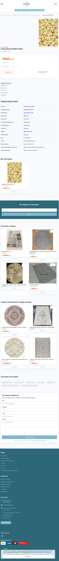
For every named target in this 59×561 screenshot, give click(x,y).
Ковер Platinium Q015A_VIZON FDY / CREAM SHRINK (42, 327)
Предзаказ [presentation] (4, 93)
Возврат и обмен (5, 486)
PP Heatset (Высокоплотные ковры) (10, 385)
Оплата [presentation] (3, 90)
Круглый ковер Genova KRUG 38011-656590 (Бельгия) (14, 359)
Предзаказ (8, 72)
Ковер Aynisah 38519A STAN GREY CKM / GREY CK (42, 359)
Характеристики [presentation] (6, 83)
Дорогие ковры (51, 382)
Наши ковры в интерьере (7, 460)
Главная (2, 15)
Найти (29, 214)
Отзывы (3, 463)
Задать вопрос (29, 437)
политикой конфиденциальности (39, 440)
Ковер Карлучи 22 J (34, 284)
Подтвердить (28, 556)
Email (3, 413)
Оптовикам (4, 489)
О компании (4, 455)
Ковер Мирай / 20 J (6, 251)
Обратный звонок (6, 522)
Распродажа (40, 10)
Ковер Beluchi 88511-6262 (8, 184)
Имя (3, 400)
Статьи (3, 468)
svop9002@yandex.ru (8, 505)
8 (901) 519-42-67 (7, 500)
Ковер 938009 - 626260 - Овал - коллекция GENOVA (14, 284)
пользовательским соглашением (41, 552)
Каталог (18, 10)
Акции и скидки (5, 458)
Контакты (3, 465)
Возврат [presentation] (3, 95)
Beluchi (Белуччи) (36, 15)
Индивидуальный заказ (7, 481)
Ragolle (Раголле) (26, 15)
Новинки (25, 10)
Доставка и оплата (6, 484)
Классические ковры (7, 382)
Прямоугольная (28, 131)
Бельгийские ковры (16, 15)
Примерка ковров (5, 479)
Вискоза (26, 116)
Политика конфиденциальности (9, 470)
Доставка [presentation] (4, 88)
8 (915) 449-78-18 (7, 502)
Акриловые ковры (30, 382)
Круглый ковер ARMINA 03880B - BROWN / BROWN (14, 327)
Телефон (4, 407)
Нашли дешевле (42, 71)
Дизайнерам (4, 491)
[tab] (29, 83)
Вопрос (4, 419)
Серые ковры (41, 382)
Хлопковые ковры (19, 382)
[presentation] (13, 431)
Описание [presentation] (4, 85)
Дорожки (32, 10)
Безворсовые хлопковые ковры (29, 385)
